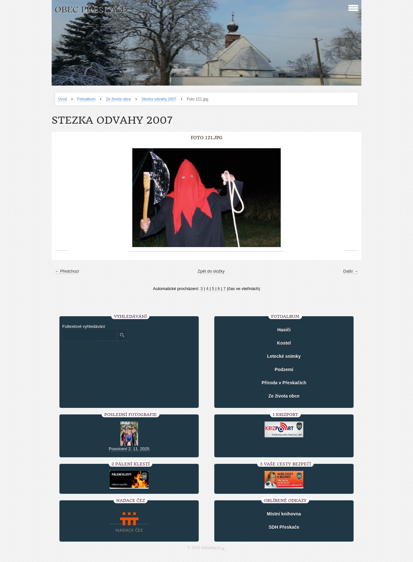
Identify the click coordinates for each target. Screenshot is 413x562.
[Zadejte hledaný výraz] (89, 335)
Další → (350, 271)
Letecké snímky (284, 356)
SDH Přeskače (284, 527)
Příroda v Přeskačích (284, 382)
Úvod (62, 99)
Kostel (284, 343)
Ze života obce (118, 99)
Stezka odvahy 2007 (158, 99)
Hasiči (283, 329)
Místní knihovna (284, 513)
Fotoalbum (86, 99)
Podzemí (284, 369)
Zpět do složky (211, 271)
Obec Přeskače (91, 10)
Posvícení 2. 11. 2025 (129, 448)
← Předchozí (67, 271)
